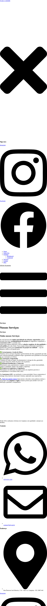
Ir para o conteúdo (5, 0)
